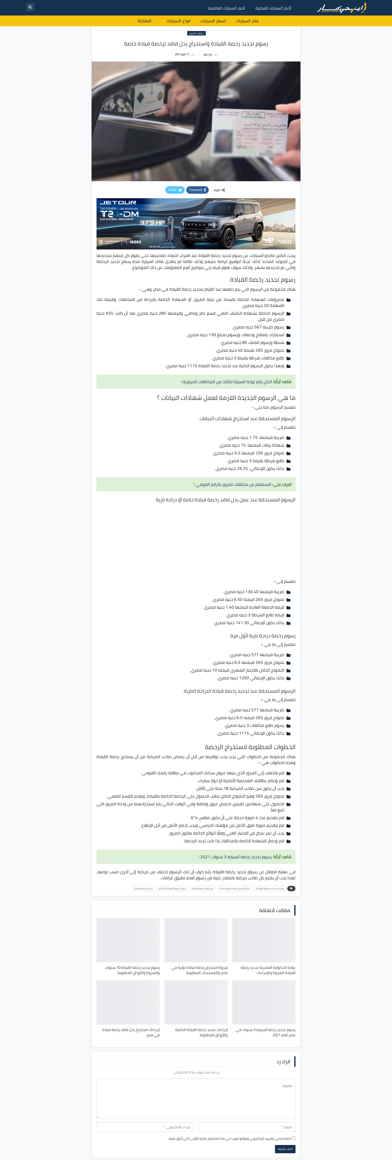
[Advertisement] (196, 540)
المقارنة (145, 21)
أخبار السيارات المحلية (273, 8)
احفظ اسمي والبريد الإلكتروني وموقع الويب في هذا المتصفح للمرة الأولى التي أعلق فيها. (229, 1138)
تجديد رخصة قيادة (143, 888)
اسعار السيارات (213, 21)
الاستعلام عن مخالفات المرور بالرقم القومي (233, 484)
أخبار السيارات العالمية (226, 8)
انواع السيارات (179, 21)
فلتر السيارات (247, 21)
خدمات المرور (196, 33)
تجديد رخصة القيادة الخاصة (172, 888)
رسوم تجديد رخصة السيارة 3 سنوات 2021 (236, 857)
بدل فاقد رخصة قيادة (203, 888)
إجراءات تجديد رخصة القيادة (270, 888)
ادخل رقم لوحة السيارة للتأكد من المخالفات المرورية (227, 382)
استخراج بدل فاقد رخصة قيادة (234, 888)
